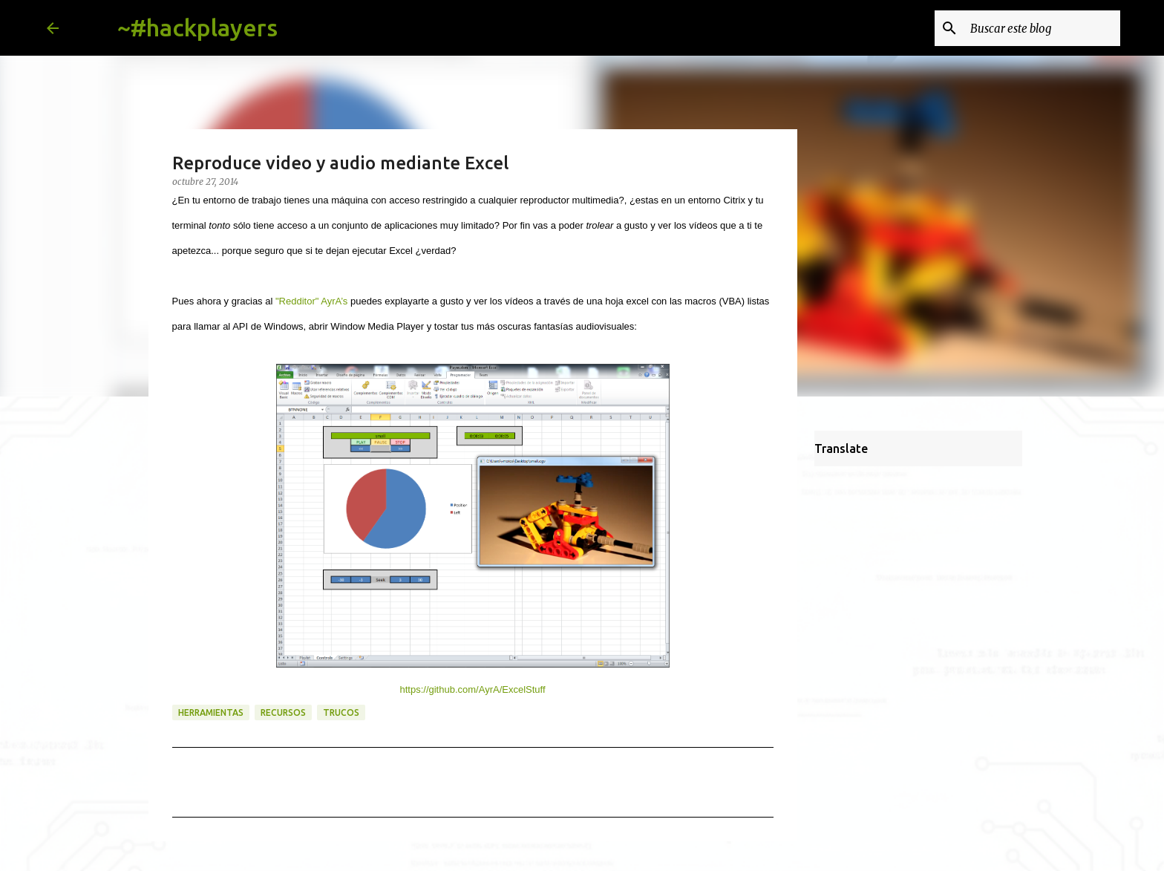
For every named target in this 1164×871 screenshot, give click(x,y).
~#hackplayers (197, 27)
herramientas (210, 712)
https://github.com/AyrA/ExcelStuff (472, 689)
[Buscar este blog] (1042, 28)
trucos (341, 712)
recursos (283, 712)
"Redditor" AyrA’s (311, 301)
